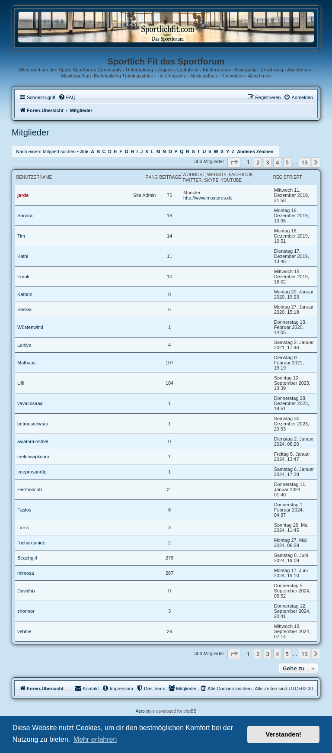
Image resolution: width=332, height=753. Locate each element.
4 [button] (277, 162)
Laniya (24, 345)
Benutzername (34, 177)
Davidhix (26, 590)
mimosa (25, 573)
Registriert (287, 177)
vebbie (24, 631)
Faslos (24, 509)
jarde (23, 195)
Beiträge (170, 177)
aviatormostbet (32, 441)
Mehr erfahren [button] (95, 739)
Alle (84, 151)
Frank (23, 276)
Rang (151, 177)
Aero (140, 711)
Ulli (20, 383)
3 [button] (267, 162)
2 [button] (257, 162)
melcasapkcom (33, 456)
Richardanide (31, 542)
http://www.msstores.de (208, 197)
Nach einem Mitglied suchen (46, 151)
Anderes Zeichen (255, 151)
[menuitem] (67, 97)
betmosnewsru (32, 423)
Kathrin (24, 294)
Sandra (24, 215)
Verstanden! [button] (283, 734)
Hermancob (29, 489)
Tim (21, 235)
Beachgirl (27, 557)
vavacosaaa (30, 403)
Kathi (22, 256)
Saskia (24, 309)
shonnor (26, 611)
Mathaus (26, 362)
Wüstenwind (30, 327)
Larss (23, 527)
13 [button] (304, 162)
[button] (233, 162)
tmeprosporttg (32, 471)
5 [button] (287, 162)
